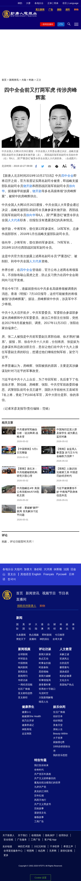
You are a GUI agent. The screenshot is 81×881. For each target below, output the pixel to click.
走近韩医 (26, 733)
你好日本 (58, 716)
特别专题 (40, 760)
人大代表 (14, 220)
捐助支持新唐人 (26, 605)
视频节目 (49, 593)
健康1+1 (26, 712)
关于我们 (22, 835)
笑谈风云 (64, 658)
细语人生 (43, 701)
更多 (6, 855)
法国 (66, 569)
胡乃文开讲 (28, 720)
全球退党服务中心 (13, 850)
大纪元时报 (40, 846)
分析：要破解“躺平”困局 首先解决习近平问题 (28, 511)
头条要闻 (21, 634)
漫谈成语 (64, 671)
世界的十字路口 (47, 689)
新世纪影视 (66, 850)
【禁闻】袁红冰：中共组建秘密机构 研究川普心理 (27, 472)
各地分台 (39, 3)
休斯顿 (58, 569)
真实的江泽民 (41, 791)
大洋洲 (48, 569)
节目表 (64, 593)
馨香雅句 (64, 667)
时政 (31, 79)
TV (61, 24)
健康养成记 (28, 725)
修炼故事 (39, 817)
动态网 (41, 850)
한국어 (12, 579)
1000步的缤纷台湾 (61, 748)
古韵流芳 (64, 663)
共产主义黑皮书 (42, 804)
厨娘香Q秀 (58, 742)
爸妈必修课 (65, 675)
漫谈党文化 (40, 812)
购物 (42, 605)
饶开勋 (27, 186)
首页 (4, 79)
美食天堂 (58, 725)
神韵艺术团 (24, 846)
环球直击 (23, 658)
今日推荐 (59, 634)
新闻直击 (23, 671)
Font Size (64, 166)
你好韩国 (58, 720)
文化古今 (64, 680)
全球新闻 (23, 654)
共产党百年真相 (42, 774)
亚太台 (12, 574)
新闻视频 (24, 649)
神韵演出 (44, 639)
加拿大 (28, 569)
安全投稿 (8, 839)
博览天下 (21, 639)
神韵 (20, 3)
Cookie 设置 (40, 877)
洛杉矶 (38, 569)
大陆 (23, 79)
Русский (61, 574)
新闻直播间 (48, 24)
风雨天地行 (40, 799)
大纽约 (18, 569)
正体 (49, 3)
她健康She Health (31, 716)
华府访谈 (23, 680)
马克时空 (43, 693)
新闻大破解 (45, 675)
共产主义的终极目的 (45, 778)
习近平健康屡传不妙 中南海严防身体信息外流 (67, 492)
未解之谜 (64, 654)
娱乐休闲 (59, 707)
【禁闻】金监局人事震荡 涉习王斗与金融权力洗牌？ (67, 452)
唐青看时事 (45, 684)
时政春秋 (43, 667)
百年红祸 (39, 795)
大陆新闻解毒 (46, 697)
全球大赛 (57, 639)
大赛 (28, 3)
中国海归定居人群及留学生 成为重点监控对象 (67, 433)
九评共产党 (40, 786)
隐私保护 (50, 835)
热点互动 (43, 658)
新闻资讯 (14, 79)
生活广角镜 (59, 712)
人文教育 (66, 649)
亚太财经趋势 (25, 693)
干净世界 (54, 846)
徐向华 (30, 215)
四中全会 (67, 175)
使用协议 (63, 835)
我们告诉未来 (41, 765)
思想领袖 (43, 671)
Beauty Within (60, 733)
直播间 (21, 599)
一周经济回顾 (25, 684)
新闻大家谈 (45, 654)
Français (48, 574)
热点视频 (34, 634)
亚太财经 (23, 697)
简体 (56, 3)
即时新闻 (47, 634)
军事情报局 (45, 680)
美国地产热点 (67, 684)
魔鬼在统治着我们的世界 (47, 782)
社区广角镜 (24, 689)
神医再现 (26, 729)
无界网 (52, 850)
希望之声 (68, 846)
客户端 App (50, 839)
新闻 (19, 618)
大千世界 (58, 737)
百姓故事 (39, 808)
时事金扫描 (45, 663)
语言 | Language (70, 3)
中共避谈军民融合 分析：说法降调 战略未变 (27, 433)
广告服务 (22, 839)
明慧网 (30, 850)
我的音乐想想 (60, 755)
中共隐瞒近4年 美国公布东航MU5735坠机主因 (28, 492)
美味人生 (58, 729)
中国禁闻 (23, 663)
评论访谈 (45, 649)
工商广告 (39, 821)
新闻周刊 (23, 675)
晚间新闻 (23, 667)
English (36, 574)
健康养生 (28, 707)
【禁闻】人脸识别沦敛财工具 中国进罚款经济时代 (67, 472)
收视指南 (36, 835)
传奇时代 (39, 769)
